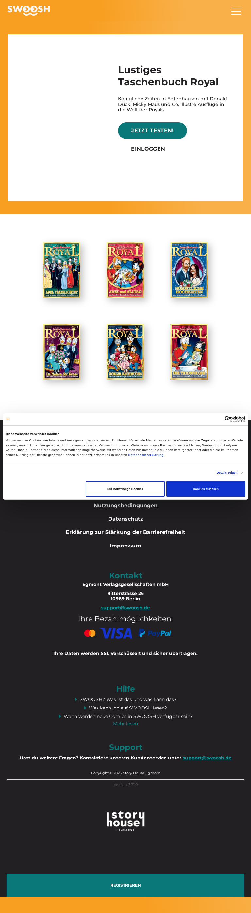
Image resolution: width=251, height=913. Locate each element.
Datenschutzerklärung (145, 455)
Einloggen (148, 149)
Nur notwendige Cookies (125, 489)
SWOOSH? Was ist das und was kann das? (128, 699)
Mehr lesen (125, 723)
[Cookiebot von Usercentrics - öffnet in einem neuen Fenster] (216, 419)
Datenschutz (125, 519)
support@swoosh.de (207, 758)
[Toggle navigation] (236, 10)
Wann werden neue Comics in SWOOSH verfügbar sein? (128, 716)
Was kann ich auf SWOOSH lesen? (128, 708)
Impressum (125, 546)
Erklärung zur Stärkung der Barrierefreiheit (125, 532)
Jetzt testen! (152, 130)
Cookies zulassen (206, 489)
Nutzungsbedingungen (126, 505)
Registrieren (125, 885)
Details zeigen (227, 472)
